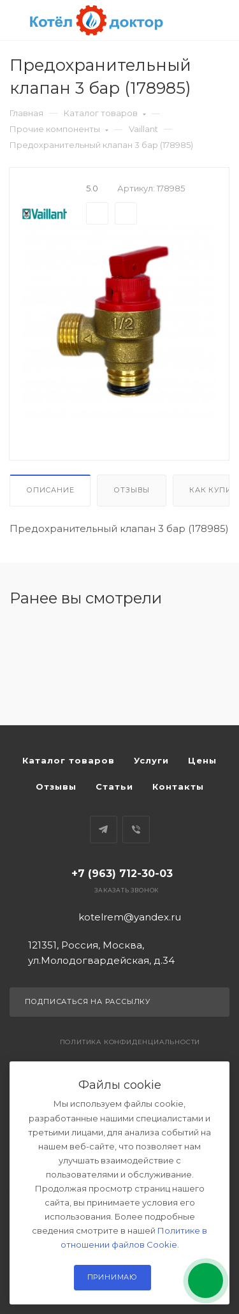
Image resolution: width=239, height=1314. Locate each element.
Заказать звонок (126, 890)
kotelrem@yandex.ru (129, 917)
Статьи (114, 786)
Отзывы (131, 489)
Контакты (178, 786)
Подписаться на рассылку (120, 1002)
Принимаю (112, 1277)
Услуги (151, 760)
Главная (26, 113)
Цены (202, 760)
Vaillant (143, 129)
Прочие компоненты (59, 129)
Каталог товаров (105, 113)
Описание (50, 489)
